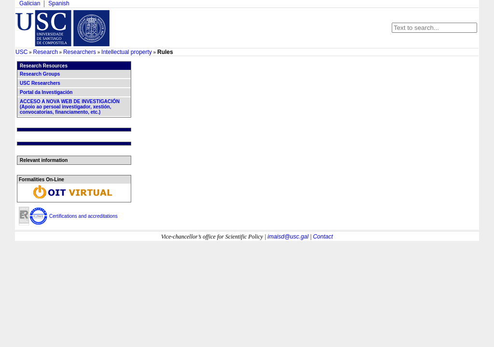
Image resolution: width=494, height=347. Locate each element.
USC (21, 52)
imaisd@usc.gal (288, 236)
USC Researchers (40, 83)
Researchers (79, 52)
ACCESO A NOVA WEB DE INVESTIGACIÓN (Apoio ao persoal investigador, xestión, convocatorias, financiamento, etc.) (70, 107)
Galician (29, 3)
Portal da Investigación (46, 92)
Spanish (58, 3)
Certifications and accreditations (83, 216)
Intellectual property (126, 52)
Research (45, 52)
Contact (323, 236)
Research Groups (40, 74)
